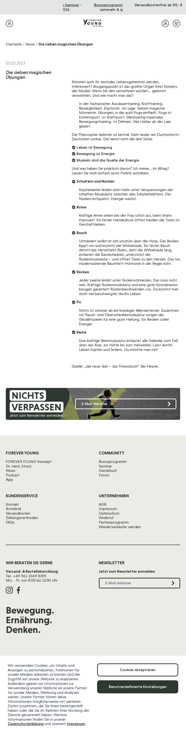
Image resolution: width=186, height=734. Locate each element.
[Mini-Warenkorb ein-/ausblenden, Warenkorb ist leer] (176, 23)
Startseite (14, 44)
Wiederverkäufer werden (120, 527)
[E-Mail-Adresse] (125, 404)
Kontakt (12, 504)
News (30, 44)
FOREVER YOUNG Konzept (29, 461)
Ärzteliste (13, 508)
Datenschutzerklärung (26, 723)
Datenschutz (109, 513)
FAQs (10, 522)
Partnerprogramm (114, 522)
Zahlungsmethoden (22, 517)
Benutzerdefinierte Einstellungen (138, 686)
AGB (102, 504)
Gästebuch (108, 470)
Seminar (105, 466)
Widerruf (106, 517)
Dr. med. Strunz (18, 466)
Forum (104, 475)
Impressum (76, 723)
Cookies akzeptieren (137, 669)
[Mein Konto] (165, 23)
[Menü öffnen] (9, 23)
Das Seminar (104, 5)
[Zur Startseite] (93, 23)
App (9, 479)
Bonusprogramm (113, 461)
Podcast (12, 475)
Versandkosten (18, 513)
